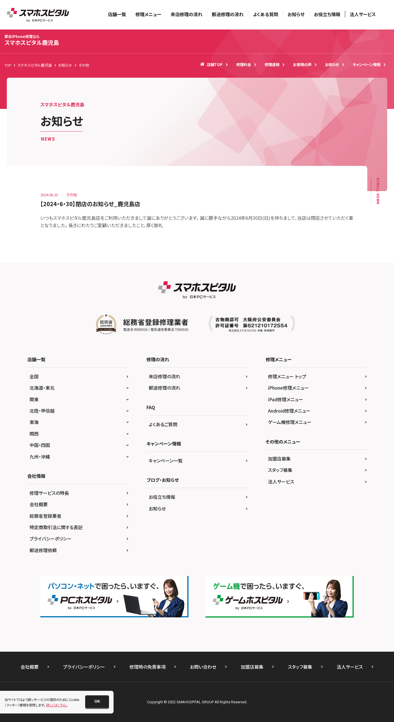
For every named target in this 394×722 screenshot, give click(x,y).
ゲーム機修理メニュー (289, 422)
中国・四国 (40, 445)
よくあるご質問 (163, 424)
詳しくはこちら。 (56, 704)
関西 (34, 433)
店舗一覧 (117, 14)
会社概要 (39, 504)
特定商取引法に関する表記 (56, 527)
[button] (97, 701)
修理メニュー (148, 14)
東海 (34, 422)
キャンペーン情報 (366, 64)
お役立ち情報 (327, 14)
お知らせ (296, 14)
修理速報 (272, 64)
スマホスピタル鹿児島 (32, 40)
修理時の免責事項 (147, 666)
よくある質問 (265, 14)
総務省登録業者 (45, 516)
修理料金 (243, 64)
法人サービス (363, 14)
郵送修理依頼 (43, 550)
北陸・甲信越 (42, 411)
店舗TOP (211, 64)
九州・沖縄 (40, 456)
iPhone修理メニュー (288, 388)
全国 (34, 376)
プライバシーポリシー (51, 538)
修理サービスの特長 (49, 493)
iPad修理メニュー (285, 399)
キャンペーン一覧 (166, 460)
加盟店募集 (279, 458)
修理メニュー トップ (287, 376)
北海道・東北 (42, 388)
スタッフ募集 (280, 470)
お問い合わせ (203, 666)
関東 (34, 399)
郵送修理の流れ (228, 14)
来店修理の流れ (186, 14)
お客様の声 (302, 64)
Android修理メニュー (289, 411)
